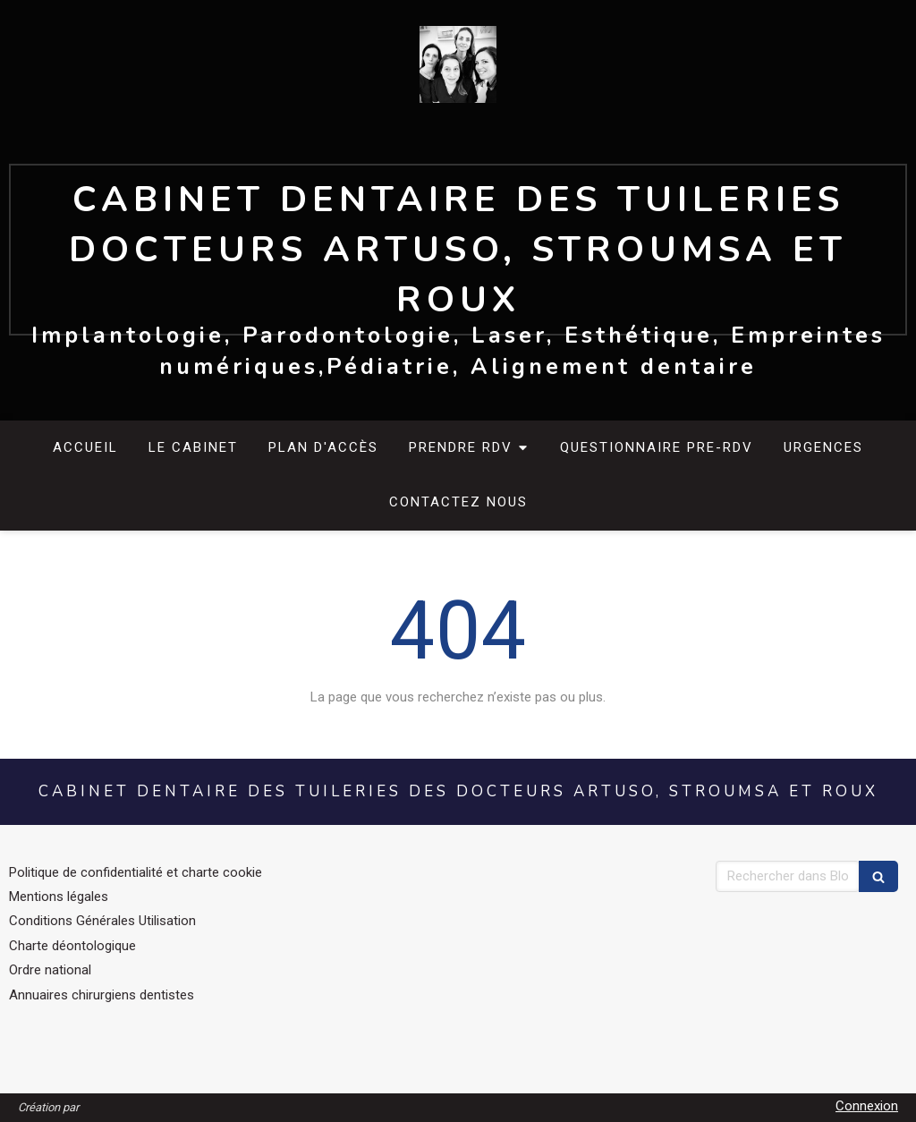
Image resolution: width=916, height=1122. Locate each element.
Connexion (866, 1106)
